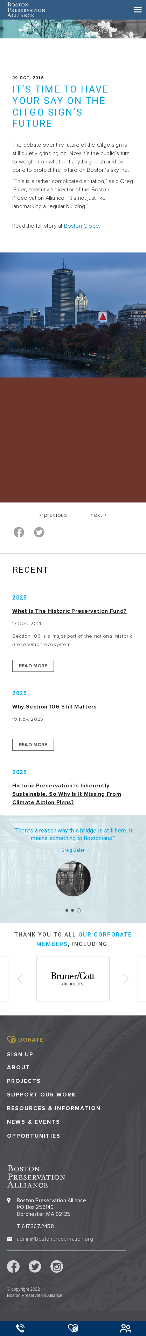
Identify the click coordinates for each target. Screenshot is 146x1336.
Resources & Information (54, 1108)
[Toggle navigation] (138, 9)
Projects (24, 1081)
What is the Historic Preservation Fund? (69, 611)
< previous (53, 515)
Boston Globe (81, 225)
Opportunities (34, 1136)
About (18, 1067)
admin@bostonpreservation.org (55, 1239)
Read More (33, 666)
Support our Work (41, 1095)
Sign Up (20, 1054)
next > (99, 515)
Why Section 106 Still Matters (54, 706)
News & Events (33, 1122)
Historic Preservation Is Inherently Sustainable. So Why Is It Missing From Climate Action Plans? (66, 794)
